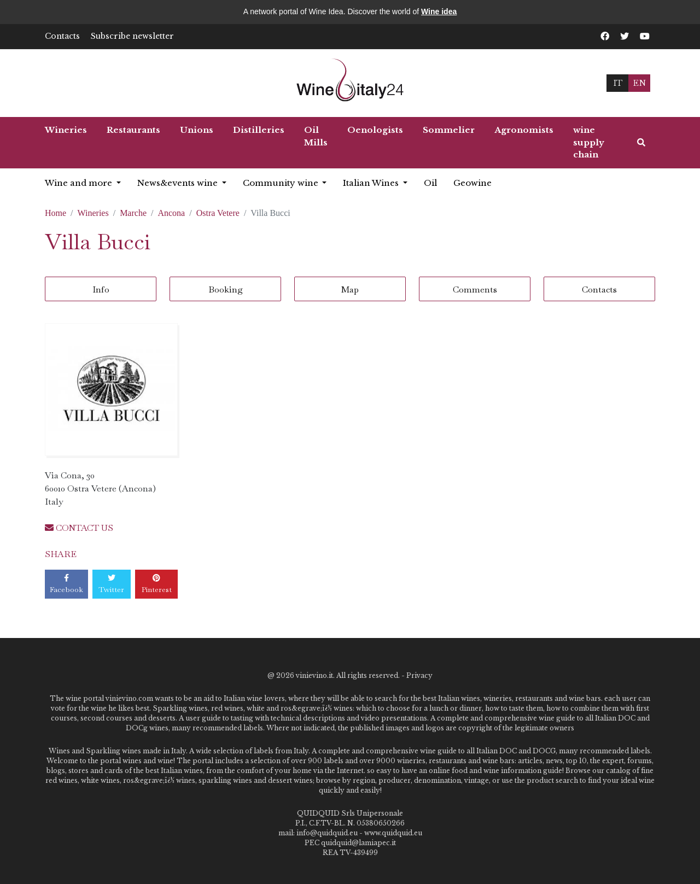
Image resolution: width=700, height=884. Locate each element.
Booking (225, 289)
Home (55, 213)
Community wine (281, 183)
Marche (133, 213)
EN (639, 83)
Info (100, 289)
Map (350, 289)
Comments (475, 289)
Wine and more (79, 183)
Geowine (472, 183)
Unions (196, 130)
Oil (430, 183)
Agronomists (523, 130)
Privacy (419, 675)
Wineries (66, 130)
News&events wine (178, 183)
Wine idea (439, 11)
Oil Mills (316, 136)
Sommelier (449, 130)
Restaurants (133, 130)
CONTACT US (79, 528)
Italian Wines (372, 183)
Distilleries (258, 130)
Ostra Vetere (218, 213)
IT (617, 83)
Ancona (171, 213)
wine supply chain (588, 142)
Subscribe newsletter (132, 36)
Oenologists (375, 130)
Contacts (62, 36)
